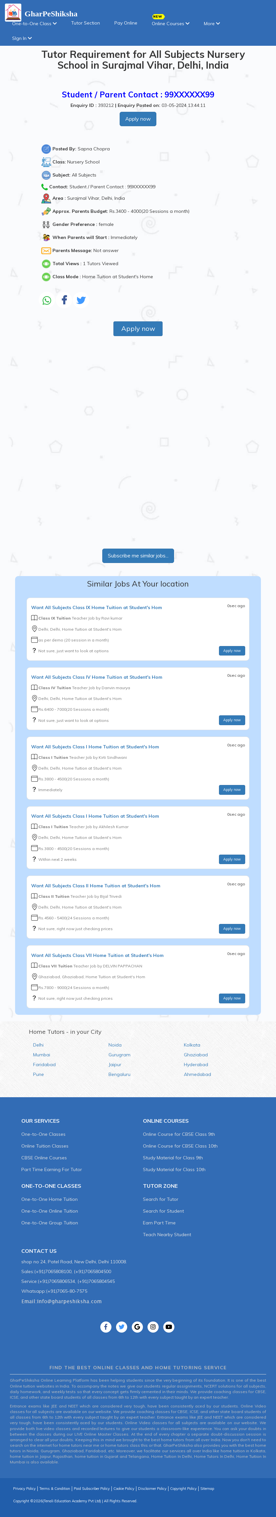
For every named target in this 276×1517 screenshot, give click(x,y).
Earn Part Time (159, 1223)
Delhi (38, 1045)
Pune (38, 1074)
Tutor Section (85, 23)
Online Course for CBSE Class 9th (179, 1134)
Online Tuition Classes (45, 1146)
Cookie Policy (123, 1488)
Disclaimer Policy (152, 1488)
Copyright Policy (183, 1488)
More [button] (212, 23)
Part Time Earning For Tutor (51, 1169)
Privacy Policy (24, 1488)
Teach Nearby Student (167, 1234)
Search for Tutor (160, 1199)
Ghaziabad (196, 1055)
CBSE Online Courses (44, 1158)
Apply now (138, 118)
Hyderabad (196, 1064)
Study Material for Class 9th (173, 1158)
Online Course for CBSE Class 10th (180, 1146)
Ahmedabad (197, 1074)
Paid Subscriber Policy (92, 1488)
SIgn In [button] (22, 38)
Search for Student (163, 1211)
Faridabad (44, 1064)
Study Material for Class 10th (174, 1169)
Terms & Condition (54, 1488)
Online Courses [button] (170, 21)
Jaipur (114, 1064)
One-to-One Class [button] (34, 23)
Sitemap (207, 1488)
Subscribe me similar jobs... (138, 555)
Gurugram (119, 1055)
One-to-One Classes (43, 1134)
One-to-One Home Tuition (49, 1199)
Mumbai (41, 1055)
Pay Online (125, 23)
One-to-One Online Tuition (49, 1211)
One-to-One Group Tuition (49, 1223)
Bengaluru (119, 1074)
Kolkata (192, 1045)
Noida (115, 1045)
